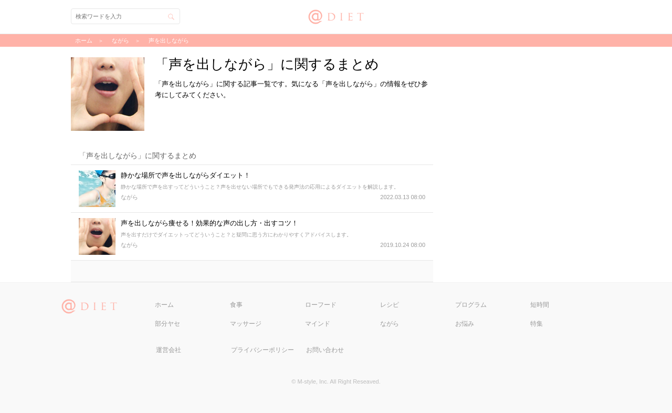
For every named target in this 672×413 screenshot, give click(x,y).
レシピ (389, 304)
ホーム (164, 304)
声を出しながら (169, 40)
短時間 (539, 304)
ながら (389, 323)
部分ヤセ (167, 323)
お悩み (464, 323)
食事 (236, 304)
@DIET (336, 15)
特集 (536, 323)
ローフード (321, 304)
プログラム (471, 304)
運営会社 (168, 350)
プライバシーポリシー (262, 350)
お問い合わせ (325, 350)
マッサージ (245, 323)
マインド (317, 323)
